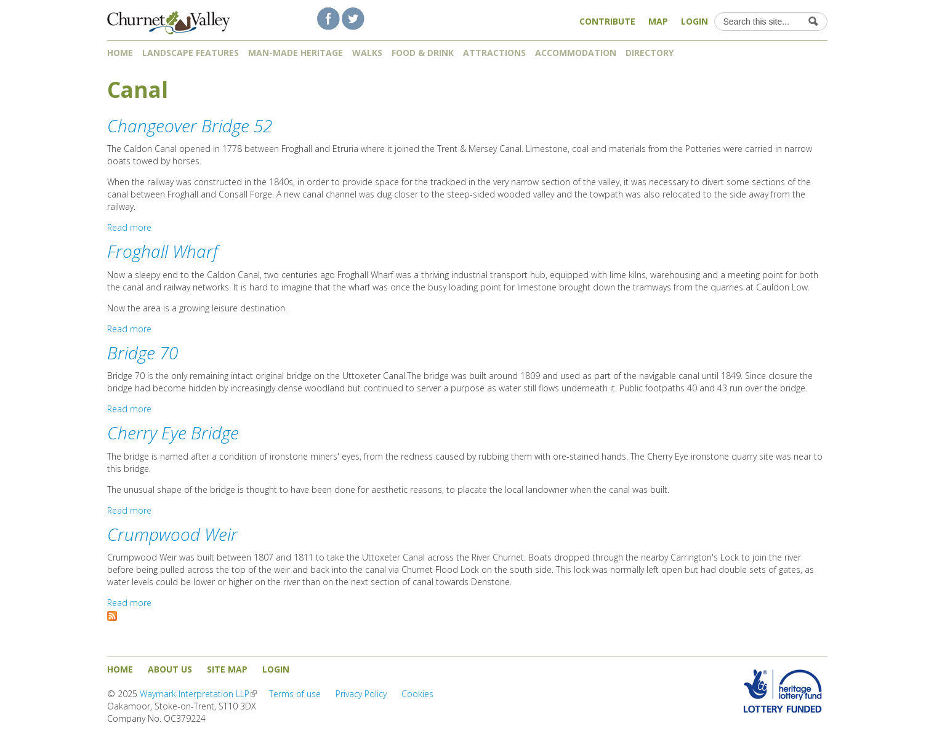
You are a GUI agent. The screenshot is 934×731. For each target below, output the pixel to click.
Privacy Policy (361, 694)
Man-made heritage (295, 52)
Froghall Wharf (162, 251)
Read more (129, 227)
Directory (654, 52)
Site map (227, 669)
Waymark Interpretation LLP (198, 694)
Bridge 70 (142, 352)
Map (658, 21)
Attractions (494, 52)
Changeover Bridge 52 (189, 125)
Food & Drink (423, 52)
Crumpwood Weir (172, 534)
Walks (367, 52)
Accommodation (575, 52)
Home (120, 52)
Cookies (417, 694)
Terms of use (295, 694)
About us (170, 669)
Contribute (607, 21)
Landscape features (190, 52)
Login (694, 21)
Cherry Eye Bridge (173, 432)
